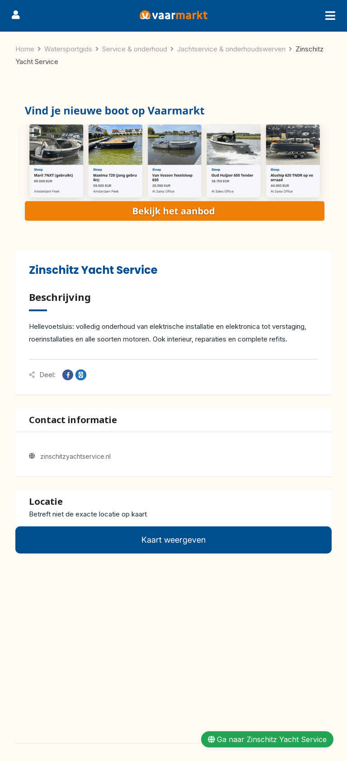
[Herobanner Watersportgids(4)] (173, 164)
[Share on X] (80, 374)
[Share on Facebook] (67, 374)
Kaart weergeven (173, 539)
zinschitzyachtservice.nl (75, 456)
